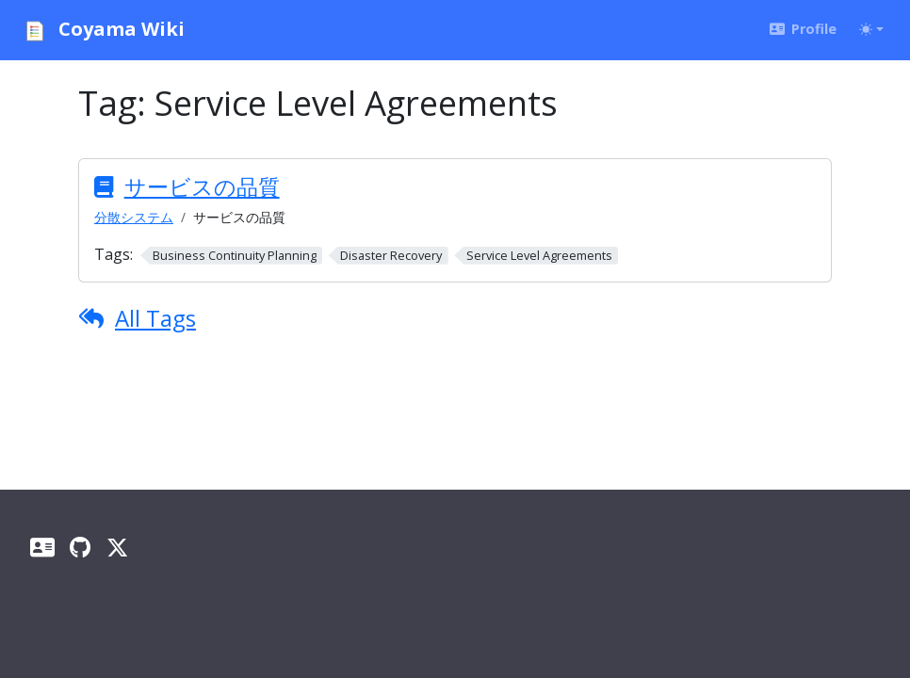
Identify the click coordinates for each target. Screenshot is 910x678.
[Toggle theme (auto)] (871, 29)
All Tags (155, 317)
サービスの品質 (202, 186)
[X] (117, 547)
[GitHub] (80, 547)
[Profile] (42, 547)
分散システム (133, 217)
